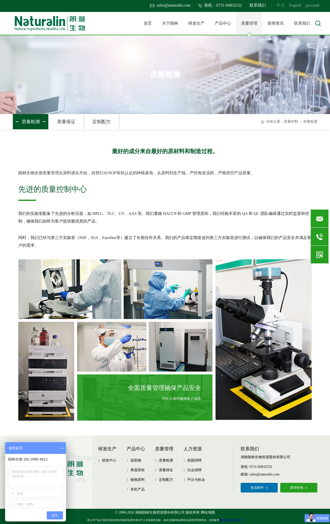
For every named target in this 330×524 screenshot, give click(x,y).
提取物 (135, 460)
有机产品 (137, 489)
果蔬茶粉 (137, 470)
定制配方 (101, 121)
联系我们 (258, 5)
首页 (148, 23)
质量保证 (66, 121)
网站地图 (208, 512)
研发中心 (109, 460)
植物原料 (137, 480)
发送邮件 (259, 487)
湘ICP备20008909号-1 (231, 520)
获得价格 (298, 487)
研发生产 (196, 23)
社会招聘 (194, 470)
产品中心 (223, 23)
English (295, 5)
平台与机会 (196, 480)
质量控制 (291, 121)
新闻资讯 (276, 23)
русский (312, 5)
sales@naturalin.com (170, 5)
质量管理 (249, 28)
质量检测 (31, 121)
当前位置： (275, 121)
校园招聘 (194, 460)
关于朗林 (170, 23)
